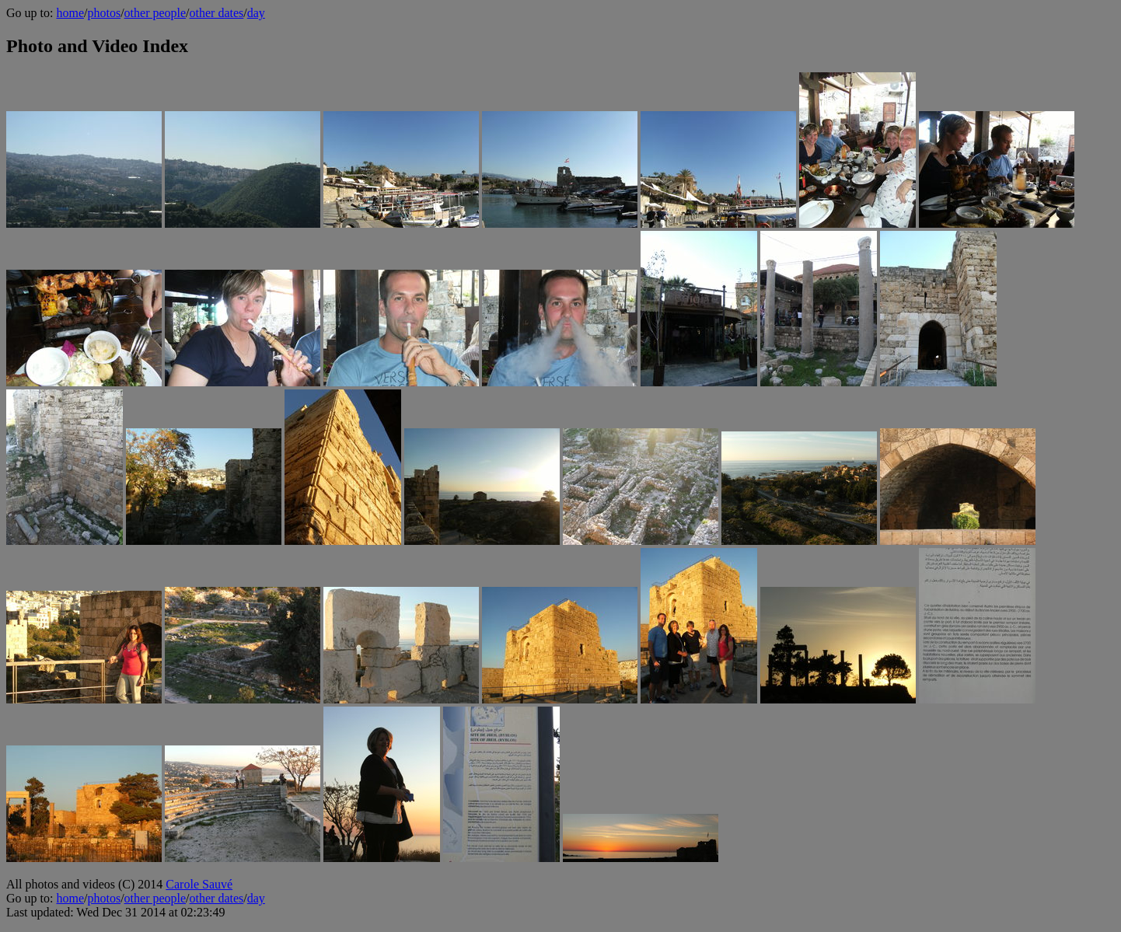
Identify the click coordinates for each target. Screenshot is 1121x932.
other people (155, 12)
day (256, 12)
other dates (217, 12)
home (70, 12)
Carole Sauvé (199, 884)
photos (103, 12)
